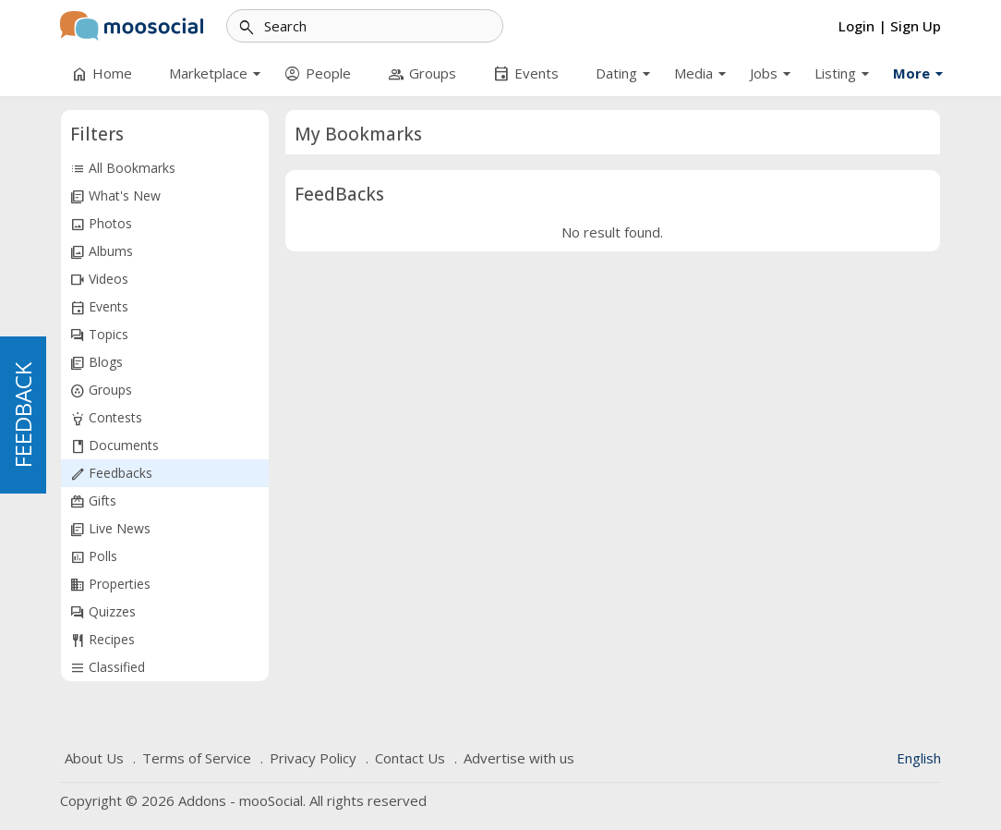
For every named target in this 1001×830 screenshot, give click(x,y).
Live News (110, 529)
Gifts (93, 501)
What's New (115, 196)
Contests (106, 418)
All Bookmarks (122, 168)
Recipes (102, 640)
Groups (101, 390)
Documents (114, 446)
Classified (107, 667)
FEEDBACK (22, 415)
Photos (101, 224)
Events (99, 307)
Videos (99, 279)
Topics (99, 335)
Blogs (96, 362)
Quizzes (103, 612)
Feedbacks (111, 473)
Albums (101, 252)
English (919, 758)
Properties (110, 584)
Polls (93, 557)
